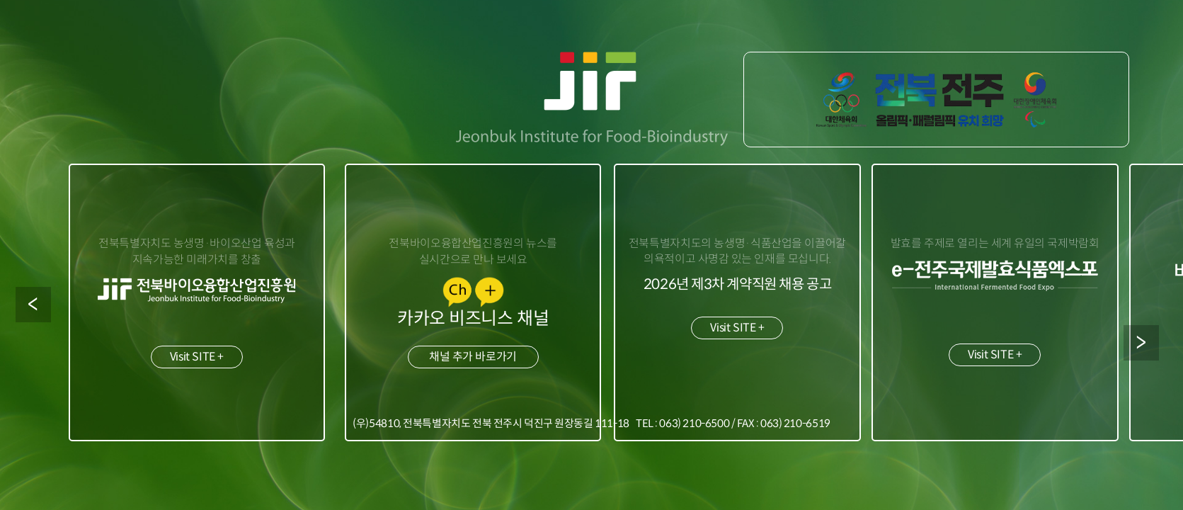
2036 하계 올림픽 (937, 99)
